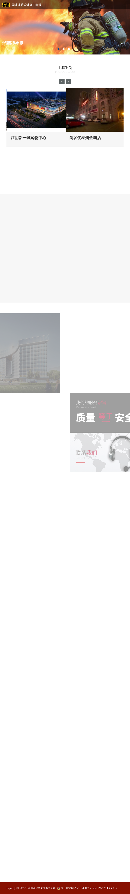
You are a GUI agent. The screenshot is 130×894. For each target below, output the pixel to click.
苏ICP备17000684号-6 (105, 888)
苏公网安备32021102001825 (76, 888)
